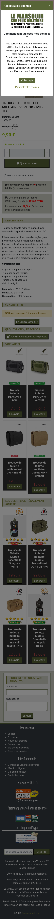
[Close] (49, 5)
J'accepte (27, 80)
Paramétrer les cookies (27, 87)
